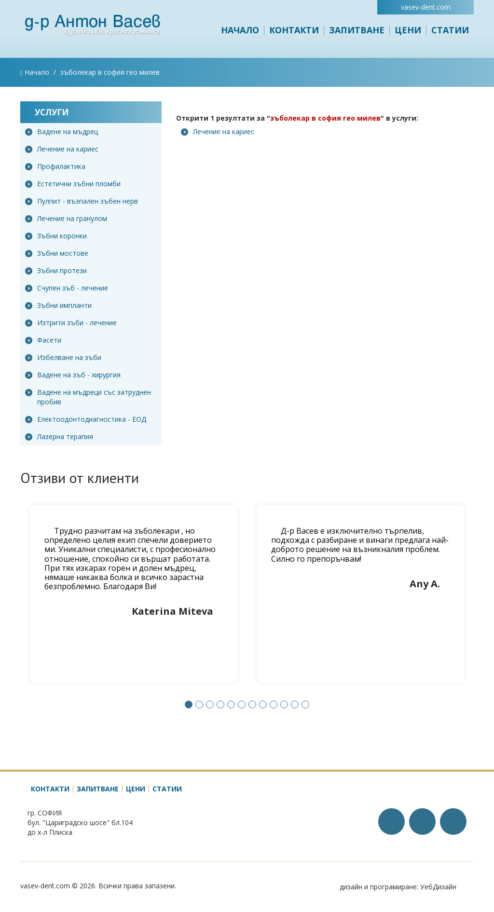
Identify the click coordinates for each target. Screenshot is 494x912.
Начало (240, 30)
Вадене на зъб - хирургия (73, 374)
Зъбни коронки (56, 235)
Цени (408, 30)
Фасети (43, 340)
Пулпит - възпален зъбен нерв (81, 201)
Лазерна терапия (59, 436)
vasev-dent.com (426, 7)
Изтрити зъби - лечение (71, 322)
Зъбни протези (56, 270)
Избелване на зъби (63, 357)
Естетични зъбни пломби (73, 183)
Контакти (294, 30)
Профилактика (55, 166)
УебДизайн (438, 886)
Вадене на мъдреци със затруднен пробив (88, 396)
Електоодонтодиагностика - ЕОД (85, 419)
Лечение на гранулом (66, 218)
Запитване (356, 30)
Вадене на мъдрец (61, 131)
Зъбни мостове (56, 253)
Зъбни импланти (58, 305)
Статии (450, 30)
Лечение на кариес (61, 148)
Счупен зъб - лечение (66, 287)
